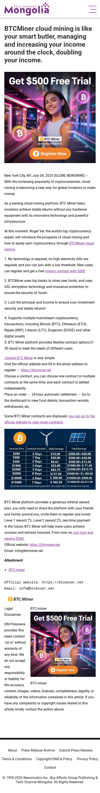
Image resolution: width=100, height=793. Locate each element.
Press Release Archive (38, 750)
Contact (50, 767)
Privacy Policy (87, 759)
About (12, 750)
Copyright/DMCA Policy (54, 759)
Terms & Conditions (17, 759)
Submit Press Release (75, 750)
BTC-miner (17, 570)
